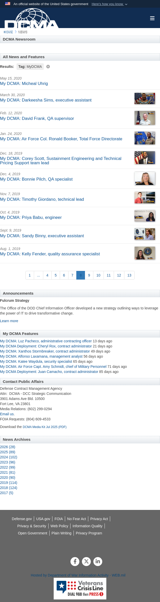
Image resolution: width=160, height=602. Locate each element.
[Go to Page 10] (98, 275)
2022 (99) (7, 467)
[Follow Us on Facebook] (74, 562)
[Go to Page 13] (129, 275)
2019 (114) (8, 483)
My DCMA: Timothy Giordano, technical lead (42, 199)
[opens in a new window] (87, 526)
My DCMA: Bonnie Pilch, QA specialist (36, 179)
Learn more (9, 321)
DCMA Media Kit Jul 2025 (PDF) (45, 427)
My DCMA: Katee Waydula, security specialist (36, 361)
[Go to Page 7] (72, 275)
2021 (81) (7, 472)
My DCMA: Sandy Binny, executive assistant (42, 235)
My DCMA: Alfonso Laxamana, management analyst (41, 356)
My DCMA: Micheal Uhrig (24, 83)
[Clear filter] (80, 66)
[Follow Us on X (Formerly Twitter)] (86, 562)
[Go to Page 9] (89, 275)
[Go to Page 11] (109, 275)
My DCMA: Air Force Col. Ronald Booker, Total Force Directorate (61, 138)
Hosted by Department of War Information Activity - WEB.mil (78, 575)
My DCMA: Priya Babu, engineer (31, 217)
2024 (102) (8, 457)
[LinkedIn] (97, 562)
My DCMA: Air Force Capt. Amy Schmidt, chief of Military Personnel (53, 367)
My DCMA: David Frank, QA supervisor (37, 118)
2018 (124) (8, 488)
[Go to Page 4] (47, 275)
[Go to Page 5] (55, 275)
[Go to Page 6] (64, 275)
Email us (7, 414)
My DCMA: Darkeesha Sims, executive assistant (46, 100)
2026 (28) (7, 447)
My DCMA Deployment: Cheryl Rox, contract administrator (46, 346)
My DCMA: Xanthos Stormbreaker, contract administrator (45, 351)
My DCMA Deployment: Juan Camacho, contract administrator (49, 372)
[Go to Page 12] (119, 275)
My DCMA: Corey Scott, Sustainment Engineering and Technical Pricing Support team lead (60, 160)
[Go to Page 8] (80, 275)
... (38, 275)
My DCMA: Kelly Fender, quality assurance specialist (50, 254)
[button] (110, 4)
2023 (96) (7, 462)
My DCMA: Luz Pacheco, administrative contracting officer (46, 341)
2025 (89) (7, 452)
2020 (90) (7, 477)
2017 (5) (6, 493)
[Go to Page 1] (29, 275)
